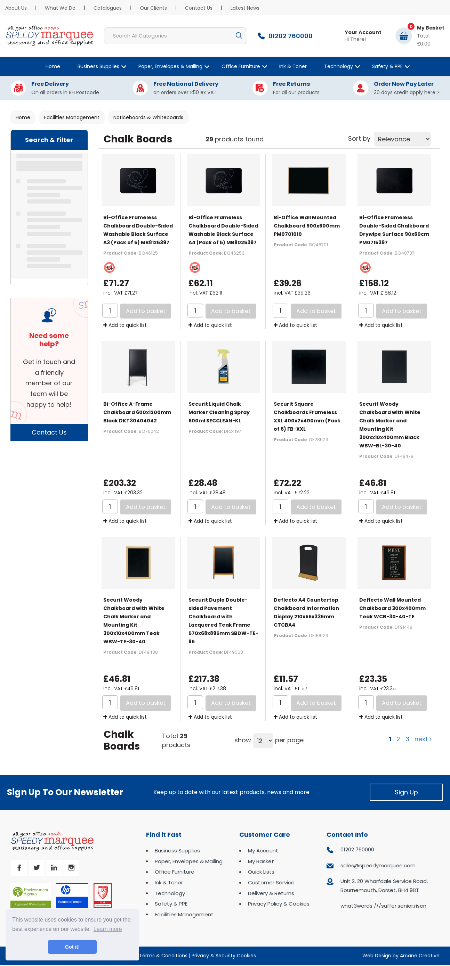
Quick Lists (261, 871)
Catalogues (108, 8)
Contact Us (198, 8)
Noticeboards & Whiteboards (148, 117)
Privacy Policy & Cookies (279, 903)
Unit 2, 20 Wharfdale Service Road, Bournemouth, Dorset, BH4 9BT (384, 885)
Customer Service (271, 882)
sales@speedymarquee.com (378, 865)
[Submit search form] (239, 35)
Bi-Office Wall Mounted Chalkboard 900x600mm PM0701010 (307, 226)
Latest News (245, 8)
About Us (16, 8)
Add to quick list (125, 325)
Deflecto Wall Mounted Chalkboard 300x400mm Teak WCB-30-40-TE (392, 608)
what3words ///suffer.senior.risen (383, 905)
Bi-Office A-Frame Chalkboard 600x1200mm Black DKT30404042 (137, 412)
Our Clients (153, 8)
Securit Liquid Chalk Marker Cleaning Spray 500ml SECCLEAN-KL (219, 412)
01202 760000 (357, 849)
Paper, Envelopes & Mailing (170, 66)
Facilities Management (71, 117)
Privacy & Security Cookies (224, 955)
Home (53, 66)
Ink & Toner (293, 66)
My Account (263, 850)
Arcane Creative (420, 955)
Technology (338, 66)
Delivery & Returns (271, 893)
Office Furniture (241, 66)
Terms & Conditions (163, 955)
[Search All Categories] (175, 35)
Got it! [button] (72, 947)
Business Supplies (98, 66)
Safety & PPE (387, 66)
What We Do (60, 8)
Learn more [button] (108, 929)
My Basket (261, 861)
